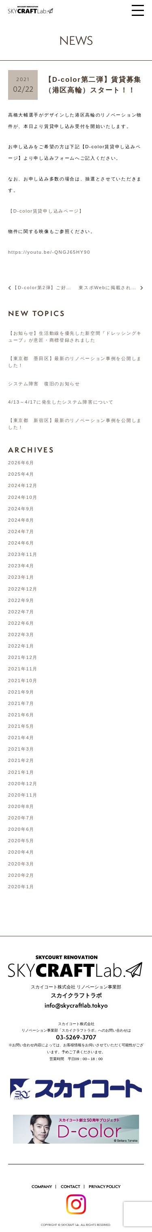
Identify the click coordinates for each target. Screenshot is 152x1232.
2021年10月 (23, 680)
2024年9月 (21, 508)
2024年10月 (23, 497)
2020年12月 (23, 783)
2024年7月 (21, 531)
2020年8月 (21, 806)
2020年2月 (21, 875)
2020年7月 (21, 817)
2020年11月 (23, 795)
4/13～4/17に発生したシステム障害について (60, 402)
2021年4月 (21, 737)
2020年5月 (21, 840)
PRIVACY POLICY (104, 1172)
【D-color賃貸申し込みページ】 (46, 211)
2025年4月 (21, 474)
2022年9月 (21, 600)
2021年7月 (21, 703)
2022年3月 (21, 634)
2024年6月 (21, 542)
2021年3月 (21, 749)
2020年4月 (21, 852)
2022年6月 (21, 623)
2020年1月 (21, 886)
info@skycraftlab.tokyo (76, 991)
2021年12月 (23, 657)
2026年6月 (21, 462)
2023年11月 (23, 554)
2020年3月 (21, 863)
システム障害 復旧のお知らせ (44, 383)
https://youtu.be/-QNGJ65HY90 (49, 252)
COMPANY (42, 1172)
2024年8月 (21, 520)
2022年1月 (21, 645)
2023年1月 (21, 577)
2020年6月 (21, 829)
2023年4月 (21, 565)
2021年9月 (21, 692)
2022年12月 (23, 588)
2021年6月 (21, 714)
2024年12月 (23, 485)
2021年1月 (21, 772)
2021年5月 (21, 726)
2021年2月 (21, 760)
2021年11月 (23, 668)
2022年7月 (21, 611)
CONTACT (70, 1172)
